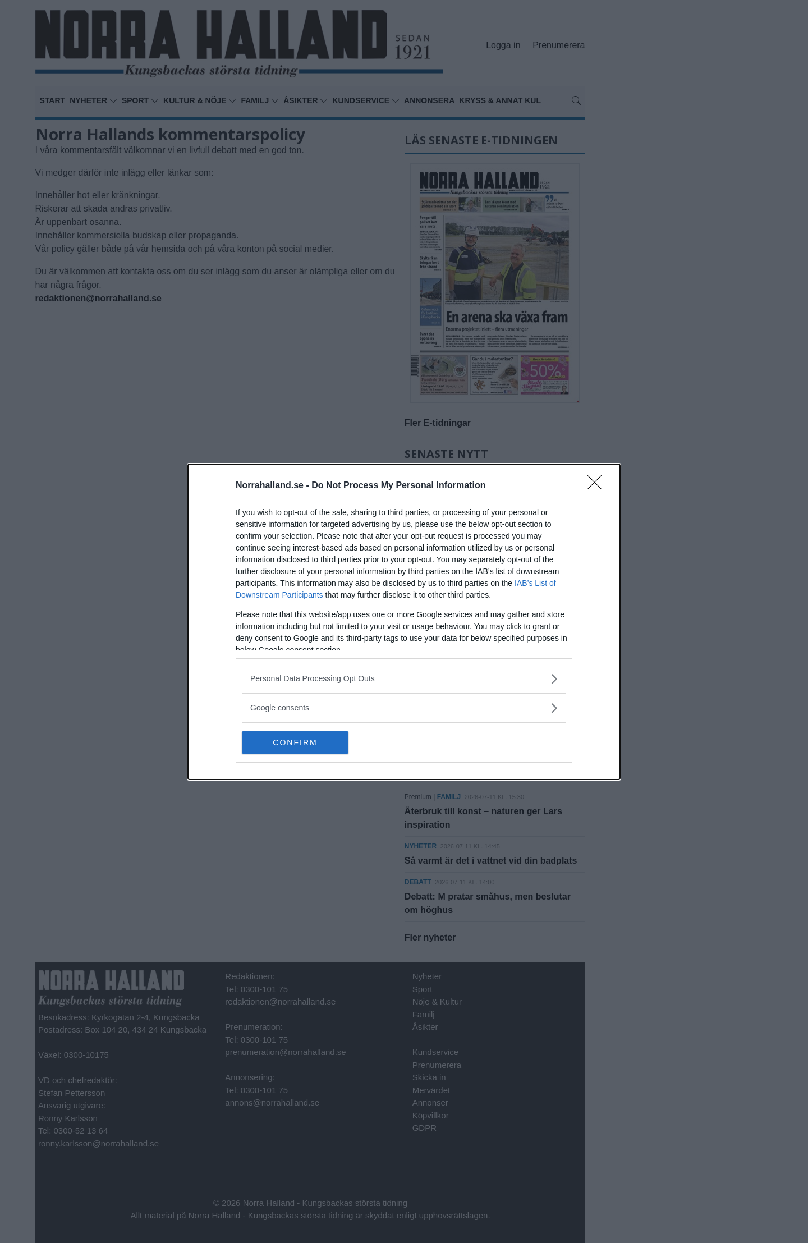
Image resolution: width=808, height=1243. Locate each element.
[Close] (598, 486)
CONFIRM (295, 741)
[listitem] (404, 679)
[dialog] (404, 621)
